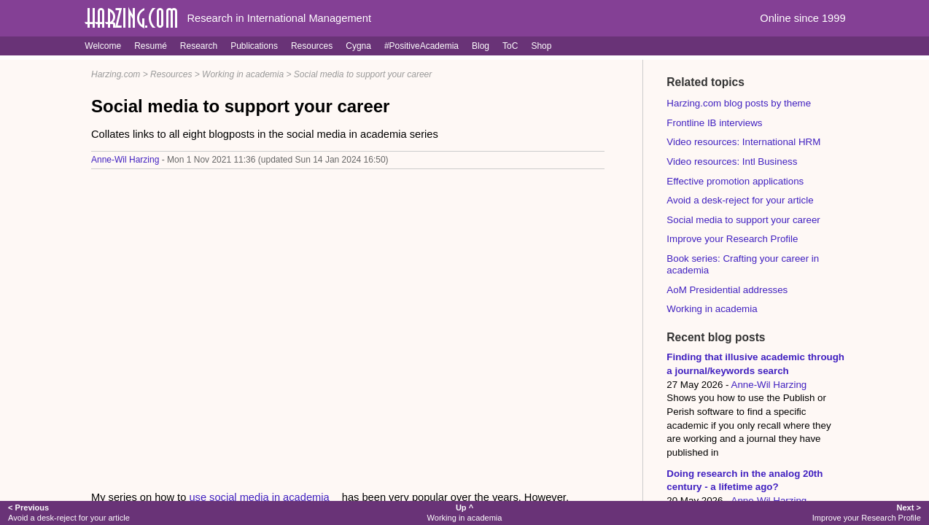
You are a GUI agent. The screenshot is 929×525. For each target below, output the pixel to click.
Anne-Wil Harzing (125, 160)
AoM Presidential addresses (727, 289)
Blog (480, 46)
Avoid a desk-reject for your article (739, 200)
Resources (312, 46)
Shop (541, 46)
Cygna (358, 46)
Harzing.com (115, 74)
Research (198, 46)
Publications (254, 46)
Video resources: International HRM (743, 141)
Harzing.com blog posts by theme (738, 103)
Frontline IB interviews (714, 122)
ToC (510, 46)
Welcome (103, 46)
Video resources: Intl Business (731, 161)
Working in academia (243, 74)
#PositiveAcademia (421, 46)
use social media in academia (259, 497)
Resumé (150, 46)
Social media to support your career (363, 74)
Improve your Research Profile (732, 238)
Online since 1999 (802, 18)
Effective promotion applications (735, 181)
